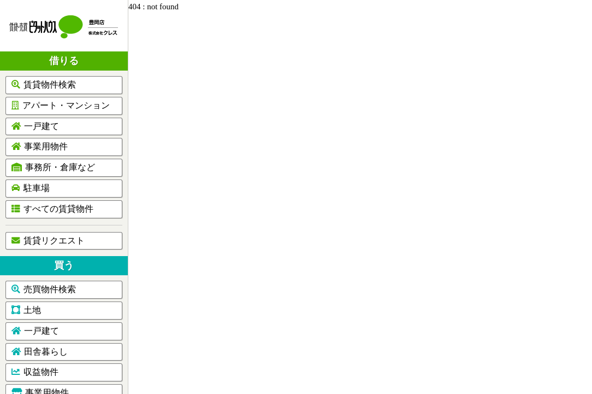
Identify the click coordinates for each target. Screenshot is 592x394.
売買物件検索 (43, 289)
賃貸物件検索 (43, 84)
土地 (26, 310)
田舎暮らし (39, 351)
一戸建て (35, 126)
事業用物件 (39, 146)
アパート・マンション (60, 105)
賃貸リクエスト (48, 240)
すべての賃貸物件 (52, 208)
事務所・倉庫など (53, 167)
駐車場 (30, 188)
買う (64, 265)
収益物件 (34, 371)
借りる (64, 60)
